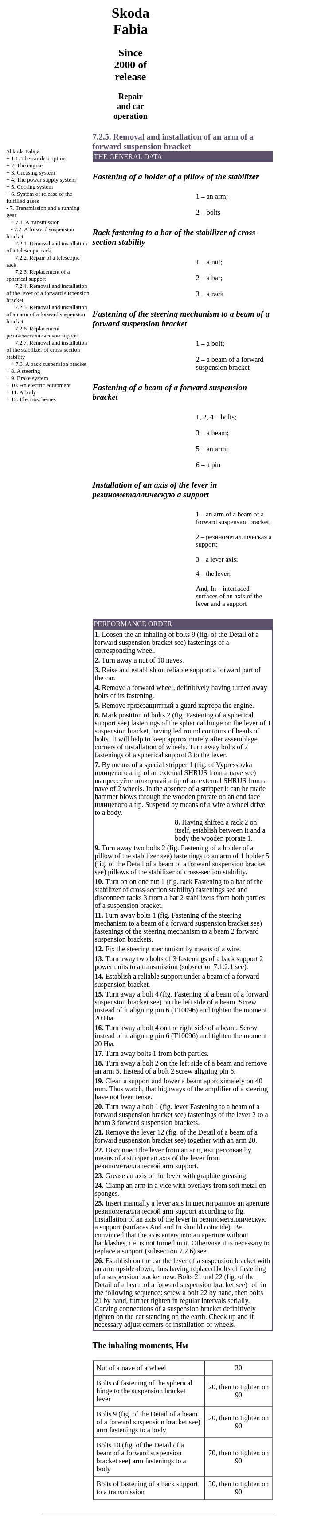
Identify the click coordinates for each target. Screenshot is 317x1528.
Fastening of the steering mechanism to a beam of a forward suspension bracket (172, 919)
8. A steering (25, 371)
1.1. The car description (38, 158)
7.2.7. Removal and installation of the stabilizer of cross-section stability (47, 349)
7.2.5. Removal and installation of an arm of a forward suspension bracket (47, 314)
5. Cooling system (32, 186)
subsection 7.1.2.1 (207, 966)
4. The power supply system (43, 179)
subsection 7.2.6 (170, 1251)
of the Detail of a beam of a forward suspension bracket (186, 864)
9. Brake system (29, 378)
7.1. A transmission (38, 222)
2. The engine (27, 165)
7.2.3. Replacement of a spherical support (38, 275)
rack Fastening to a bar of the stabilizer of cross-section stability (179, 885)
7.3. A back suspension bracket (51, 364)
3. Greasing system (33, 172)
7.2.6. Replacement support (43, 332)
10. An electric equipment (40, 385)
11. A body (23, 392)
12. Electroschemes (33, 399)
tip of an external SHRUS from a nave (173, 768)
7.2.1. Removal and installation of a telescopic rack (47, 247)
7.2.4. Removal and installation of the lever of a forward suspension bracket (48, 293)
